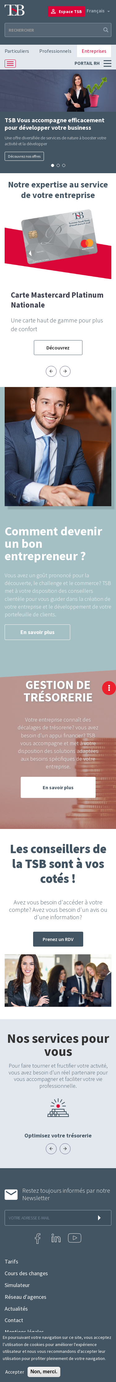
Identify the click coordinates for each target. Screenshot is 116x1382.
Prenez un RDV (58, 939)
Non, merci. (43, 1371)
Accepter (14, 1372)
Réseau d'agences (25, 1297)
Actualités (16, 1309)
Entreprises (94, 51)
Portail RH (88, 63)
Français (96, 11)
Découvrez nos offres (24, 156)
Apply (105, 30)
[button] (52, 165)
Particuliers (17, 51)
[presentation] (51, 371)
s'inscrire (100, 1218)
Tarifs (11, 1261)
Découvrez (58, 347)
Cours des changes (26, 1273)
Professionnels (55, 51)
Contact (14, 1320)
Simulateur (17, 1285)
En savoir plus (37, 632)
